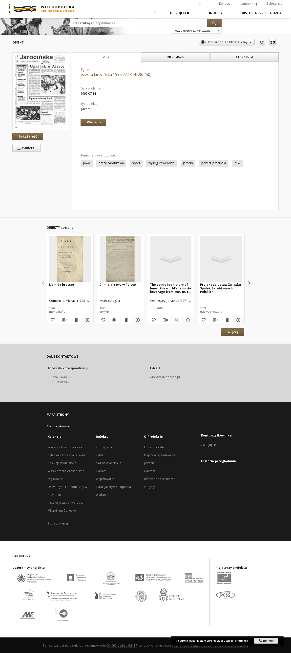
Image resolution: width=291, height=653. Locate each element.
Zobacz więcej (58, 523)
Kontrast (225, 3)
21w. (237, 163)
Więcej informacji (237, 640)
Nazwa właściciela (108, 463)
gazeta (85, 109)
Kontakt (149, 471)
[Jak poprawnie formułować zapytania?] (218, 31)
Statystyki (150, 487)
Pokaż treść (28, 136)
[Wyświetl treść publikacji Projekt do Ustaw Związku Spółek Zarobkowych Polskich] (226, 320)
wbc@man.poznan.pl (165, 377)
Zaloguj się (274, 3)
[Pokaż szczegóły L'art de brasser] (86, 320)
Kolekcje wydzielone (62, 463)
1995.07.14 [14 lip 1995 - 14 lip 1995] (88, 93)
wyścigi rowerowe (161, 163)
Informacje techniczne (159, 479)
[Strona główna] (154, 12)
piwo (86, 163)
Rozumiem (266, 640)
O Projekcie (180, 13)
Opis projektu (154, 447)
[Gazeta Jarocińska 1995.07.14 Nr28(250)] (40, 91)
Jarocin (188, 163)
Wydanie (102, 495)
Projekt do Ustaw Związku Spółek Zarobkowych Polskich (220, 288)
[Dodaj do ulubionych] (262, 42)
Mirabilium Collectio (62, 510)
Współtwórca (105, 479)
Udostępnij (249, 4)
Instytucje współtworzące (65, 503)
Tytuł (99, 455)
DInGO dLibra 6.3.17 (122, 645)
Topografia (104, 447)
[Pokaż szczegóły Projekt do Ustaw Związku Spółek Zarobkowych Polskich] (238, 320)
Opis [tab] (106, 57)
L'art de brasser (61, 285)
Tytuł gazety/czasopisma (113, 487)
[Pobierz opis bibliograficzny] (64, 320)
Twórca (101, 471)
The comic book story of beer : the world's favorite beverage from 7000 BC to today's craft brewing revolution (170, 288)
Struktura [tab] (244, 57)
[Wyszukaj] (214, 23)
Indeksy (216, 13)
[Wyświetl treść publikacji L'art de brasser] (76, 320)
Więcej (233, 332)
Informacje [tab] (175, 57)
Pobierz (25, 148)
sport (136, 163)
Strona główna (58, 426)
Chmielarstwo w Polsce (118, 285)
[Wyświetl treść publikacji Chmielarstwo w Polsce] (126, 320)
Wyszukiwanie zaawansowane (192, 30)
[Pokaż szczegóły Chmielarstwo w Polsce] (137, 320)
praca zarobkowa (111, 163)
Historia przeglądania (261, 13)
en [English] (200, 3)
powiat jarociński (213, 163)
